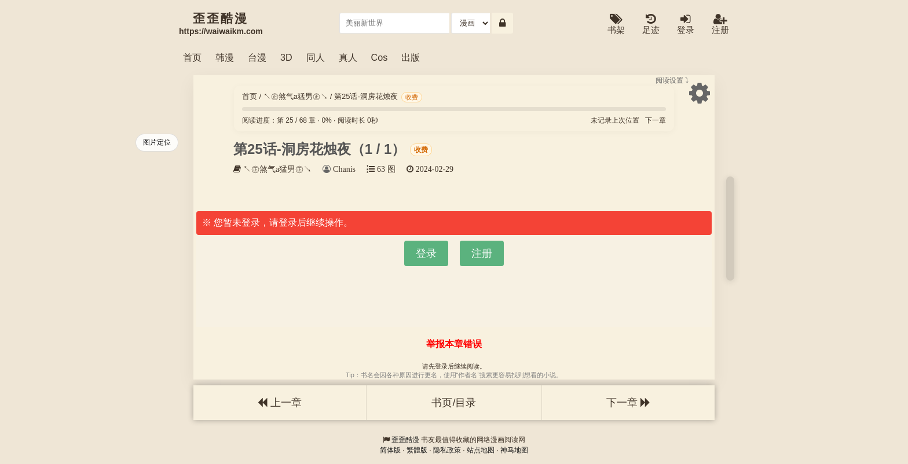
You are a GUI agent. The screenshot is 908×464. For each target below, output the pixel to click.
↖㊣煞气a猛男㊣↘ (295, 96)
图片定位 (157, 142)
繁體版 (417, 450)
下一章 (655, 120)
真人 (348, 57)
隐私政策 (447, 450)
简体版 (390, 450)
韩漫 (224, 57)
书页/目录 (453, 402)
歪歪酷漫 (405, 440)
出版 (410, 57)
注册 (720, 24)
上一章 (280, 402)
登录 (685, 24)
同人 (315, 57)
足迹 (651, 24)
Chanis (344, 169)
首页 (192, 57)
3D (286, 57)
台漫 (257, 57)
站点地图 (481, 450)
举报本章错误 (454, 344)
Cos (379, 57)
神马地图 (514, 450)
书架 (616, 24)
